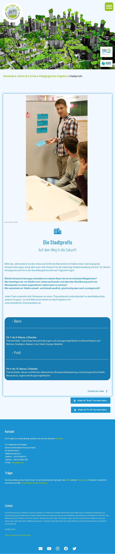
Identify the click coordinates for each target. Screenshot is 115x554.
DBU (68, 480)
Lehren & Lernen (26, 76)
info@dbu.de (18, 462)
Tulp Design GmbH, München (34, 483)
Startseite (8, 76)
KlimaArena (82, 480)
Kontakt (59, 438)
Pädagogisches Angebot (53, 76)
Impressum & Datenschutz (18, 535)
